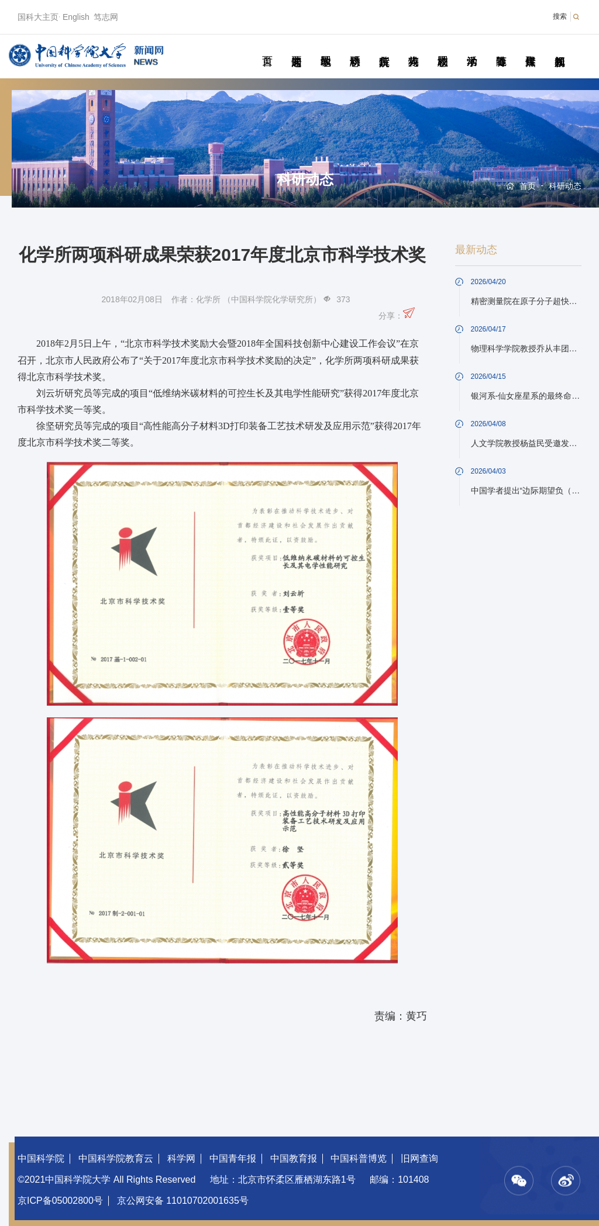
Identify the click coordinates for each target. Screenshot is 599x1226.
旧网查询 (419, 1158)
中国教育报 (293, 1158)
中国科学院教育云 (115, 1158)
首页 (267, 48)
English (76, 17)
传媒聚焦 (530, 48)
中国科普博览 (359, 1158)
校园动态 (442, 48)
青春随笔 (501, 48)
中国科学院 (41, 1158)
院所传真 (384, 48)
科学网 (181, 1158)
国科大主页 (38, 17)
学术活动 (472, 48)
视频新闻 (559, 48)
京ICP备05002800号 (60, 1201)
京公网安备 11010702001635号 (183, 1201)
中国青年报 (232, 1158)
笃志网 (106, 17)
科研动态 (355, 48)
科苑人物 (413, 48)
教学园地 (325, 48)
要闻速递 (296, 48)
